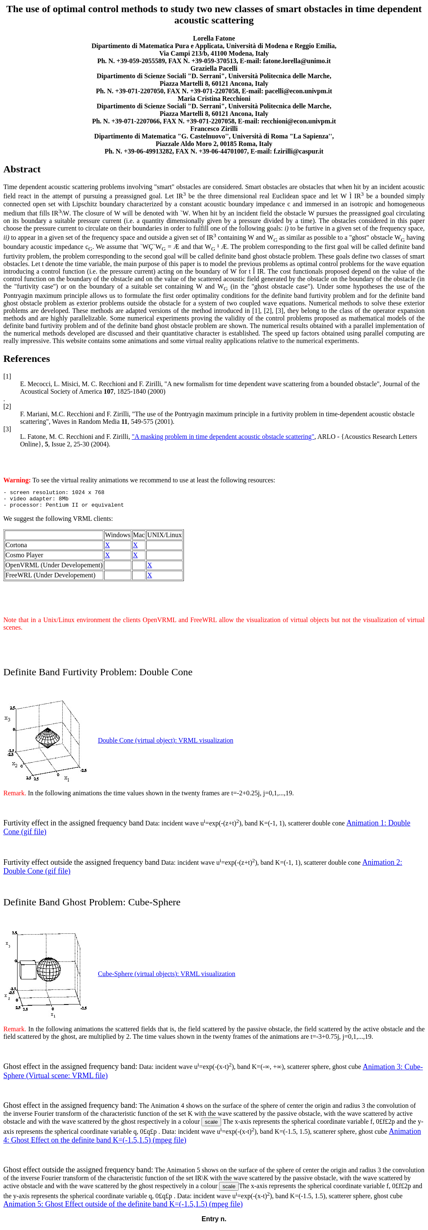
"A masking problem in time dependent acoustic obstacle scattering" (223, 436)
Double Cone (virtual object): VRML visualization (165, 744)
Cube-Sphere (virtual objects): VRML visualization (166, 977)
